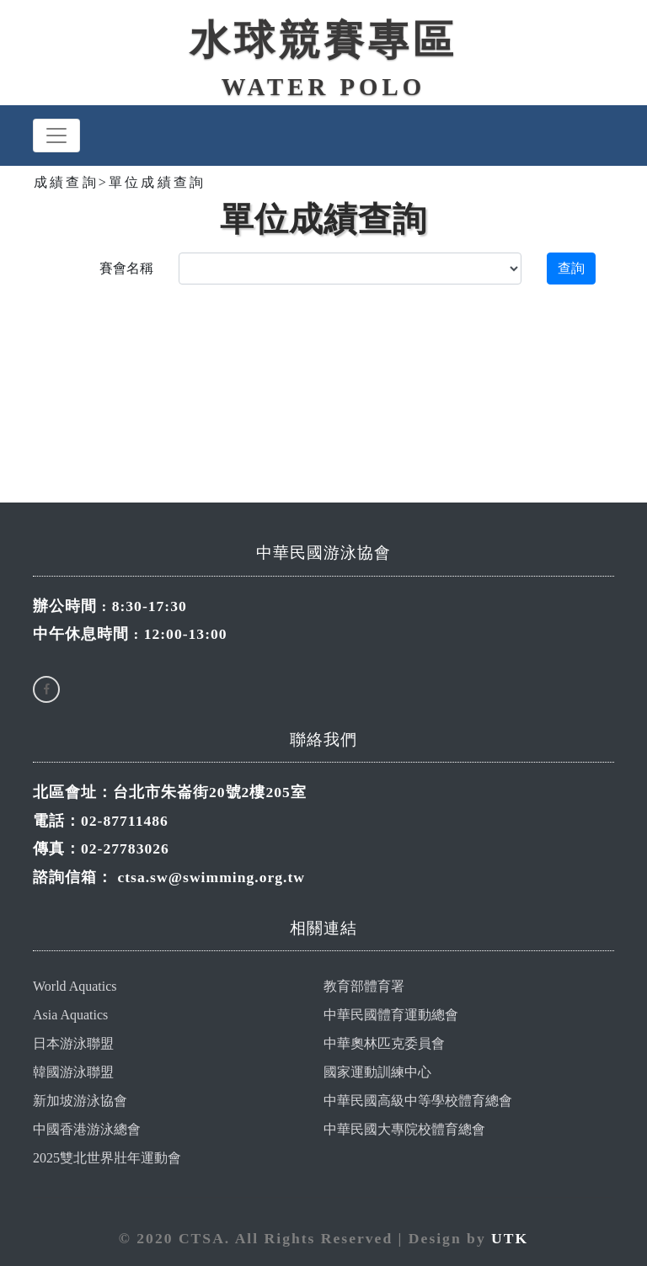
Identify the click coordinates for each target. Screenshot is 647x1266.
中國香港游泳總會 (87, 1129)
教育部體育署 (364, 986)
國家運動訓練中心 (377, 1072)
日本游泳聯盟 (73, 1043)
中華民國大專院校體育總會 (404, 1129)
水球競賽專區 (323, 40)
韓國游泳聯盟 (73, 1072)
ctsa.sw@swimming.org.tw (211, 877)
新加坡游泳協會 (80, 1100)
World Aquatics (75, 986)
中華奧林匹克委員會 (384, 1043)
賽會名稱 (126, 268)
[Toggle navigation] (56, 135)
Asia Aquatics (70, 1015)
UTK (509, 1238)
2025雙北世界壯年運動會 (107, 1158)
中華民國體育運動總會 (391, 1015)
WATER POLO (323, 86)
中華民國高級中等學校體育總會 (418, 1100)
